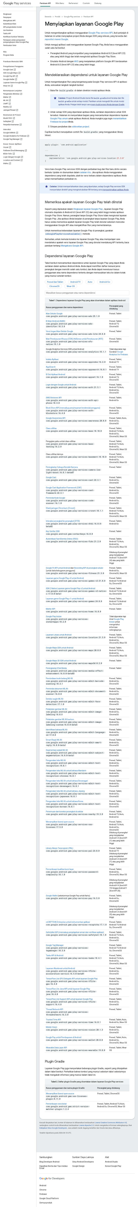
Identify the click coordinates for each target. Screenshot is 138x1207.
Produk (57, 17)
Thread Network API (54, 1009)
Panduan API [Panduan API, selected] (45, 3)
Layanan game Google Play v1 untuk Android (65, 599)
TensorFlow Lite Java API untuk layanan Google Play (68, 989)
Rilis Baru (60, 3)
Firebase (43, 1194)
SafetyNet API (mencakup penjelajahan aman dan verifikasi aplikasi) (75, 932)
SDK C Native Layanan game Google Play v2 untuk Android (70, 588)
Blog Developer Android (49, 1162)
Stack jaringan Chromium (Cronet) (60, 508)
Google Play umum (59, 118)
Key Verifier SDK (53, 531)
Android (42, 1185)
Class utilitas (51, 428)
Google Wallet (52, 896)
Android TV (75, 282)
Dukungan (99, 3)
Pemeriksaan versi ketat (56, 1104)
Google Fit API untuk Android (58, 568)
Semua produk (45, 1203)
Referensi (73, 3)
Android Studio (111, 1162)
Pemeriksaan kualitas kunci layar (60, 869)
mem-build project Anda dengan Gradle (107, 104)
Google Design (78, 1166)
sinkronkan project (80, 126)
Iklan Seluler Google (54, 313)
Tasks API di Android (54, 955)
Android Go (104, 282)
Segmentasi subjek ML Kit (57, 750)
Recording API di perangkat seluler (88, 568)
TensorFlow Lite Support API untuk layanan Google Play (69, 999)
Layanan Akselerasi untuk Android (60, 968)
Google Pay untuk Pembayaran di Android (63, 1037)
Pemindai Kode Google (55, 498)
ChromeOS (54, 286)
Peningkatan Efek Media (56, 668)
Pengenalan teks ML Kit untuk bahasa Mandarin (66, 770)
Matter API (50, 609)
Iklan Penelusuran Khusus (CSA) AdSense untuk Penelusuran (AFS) (74, 339)
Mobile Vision (51, 1027)
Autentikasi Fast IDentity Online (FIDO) (62, 539)
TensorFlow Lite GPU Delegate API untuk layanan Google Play (72, 979)
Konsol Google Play (113, 1166)
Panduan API (88, 17)
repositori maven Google (56, 39)
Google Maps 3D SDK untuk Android (61, 661)
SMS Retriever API (54, 398)
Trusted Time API (53, 1019)
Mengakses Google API (72, 245)
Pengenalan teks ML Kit (56, 760)
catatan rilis (85, 172)
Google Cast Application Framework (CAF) (64, 488)
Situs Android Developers (83, 1162)
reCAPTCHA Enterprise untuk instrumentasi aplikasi (68, 922)
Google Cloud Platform (49, 1198)
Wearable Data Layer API (56, 1048)
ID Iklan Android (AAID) (55, 321)
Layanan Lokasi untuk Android (58, 635)
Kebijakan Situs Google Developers (53, 1128)
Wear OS (71, 286)
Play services (17, 3)
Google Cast (51, 477)
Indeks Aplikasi (52, 359)
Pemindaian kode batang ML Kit (59, 678)
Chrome (42, 1190)
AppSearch (51, 367)
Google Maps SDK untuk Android (59, 648)
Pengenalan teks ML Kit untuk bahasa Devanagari (67, 781)
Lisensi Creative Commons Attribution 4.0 (111, 1123)
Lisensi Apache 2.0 (86, 1125)
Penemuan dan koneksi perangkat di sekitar (64, 811)
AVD (76, 61)
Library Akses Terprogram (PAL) (59, 848)
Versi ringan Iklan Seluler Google (59, 331)
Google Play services (72, 17)
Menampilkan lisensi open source (60, 822)
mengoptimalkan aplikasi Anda (115, 190)
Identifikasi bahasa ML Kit (56, 730)
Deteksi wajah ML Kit (54, 699)
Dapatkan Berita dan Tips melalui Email (53, 1167)
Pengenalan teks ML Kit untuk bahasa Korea (64, 801)
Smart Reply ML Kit (54, 740)
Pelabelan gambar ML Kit (56, 709)
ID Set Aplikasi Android (55, 374)
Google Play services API (101, 33)
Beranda (48, 17)
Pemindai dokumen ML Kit (57, 689)
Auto (90, 282)
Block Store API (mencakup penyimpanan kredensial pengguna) (73, 408)
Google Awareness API (55, 418)
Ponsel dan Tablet (55, 282)
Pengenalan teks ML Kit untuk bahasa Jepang (65, 791)
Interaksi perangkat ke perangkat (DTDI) (63, 521)
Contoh (86, 3)
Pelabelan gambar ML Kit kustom (60, 719)
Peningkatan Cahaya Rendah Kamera (62, 467)
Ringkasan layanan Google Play (88, 209)
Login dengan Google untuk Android (61, 385)
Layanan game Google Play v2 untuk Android (65, 578)
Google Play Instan (54, 616)
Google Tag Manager (55, 945)
